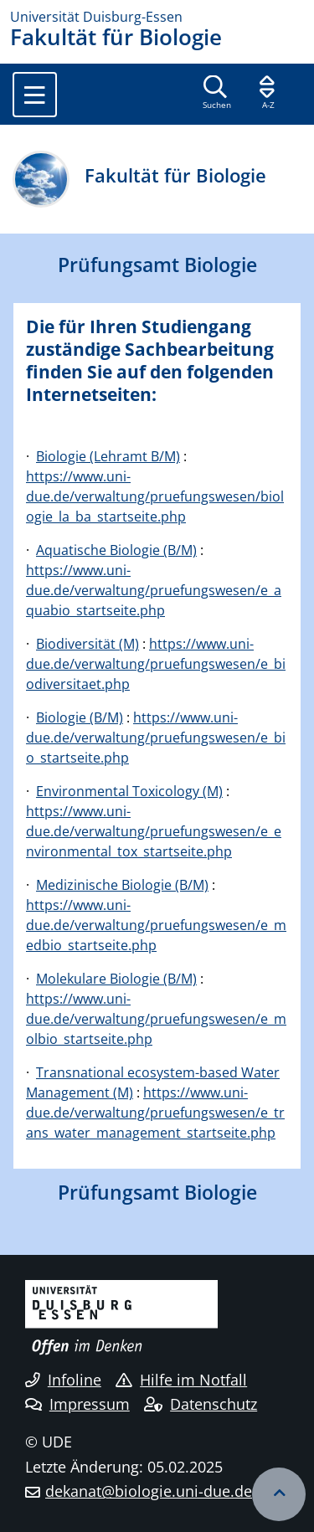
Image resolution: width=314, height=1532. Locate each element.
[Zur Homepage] (157, 17)
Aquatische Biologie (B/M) (116, 550)
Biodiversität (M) (87, 644)
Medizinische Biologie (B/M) (122, 885)
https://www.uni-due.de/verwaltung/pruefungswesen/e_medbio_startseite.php (156, 925)
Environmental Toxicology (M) (129, 791)
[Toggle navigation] (35, 94)
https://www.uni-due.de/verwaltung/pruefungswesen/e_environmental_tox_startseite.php (153, 831)
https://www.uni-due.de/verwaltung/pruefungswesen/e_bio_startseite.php (156, 737)
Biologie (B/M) (79, 717)
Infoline (63, 1380)
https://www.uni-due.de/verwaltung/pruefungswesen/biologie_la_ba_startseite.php (155, 496)
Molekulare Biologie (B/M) (116, 978)
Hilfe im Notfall (181, 1380)
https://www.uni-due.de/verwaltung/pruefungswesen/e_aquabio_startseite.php (153, 590)
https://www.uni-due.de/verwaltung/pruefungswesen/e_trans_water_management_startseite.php (155, 1112)
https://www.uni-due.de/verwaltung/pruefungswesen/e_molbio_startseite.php (156, 1019)
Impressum (77, 1404)
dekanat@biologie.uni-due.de (148, 1491)
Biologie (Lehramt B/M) (108, 456)
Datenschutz (200, 1404)
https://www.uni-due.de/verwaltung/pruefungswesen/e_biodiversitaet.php (156, 664)
